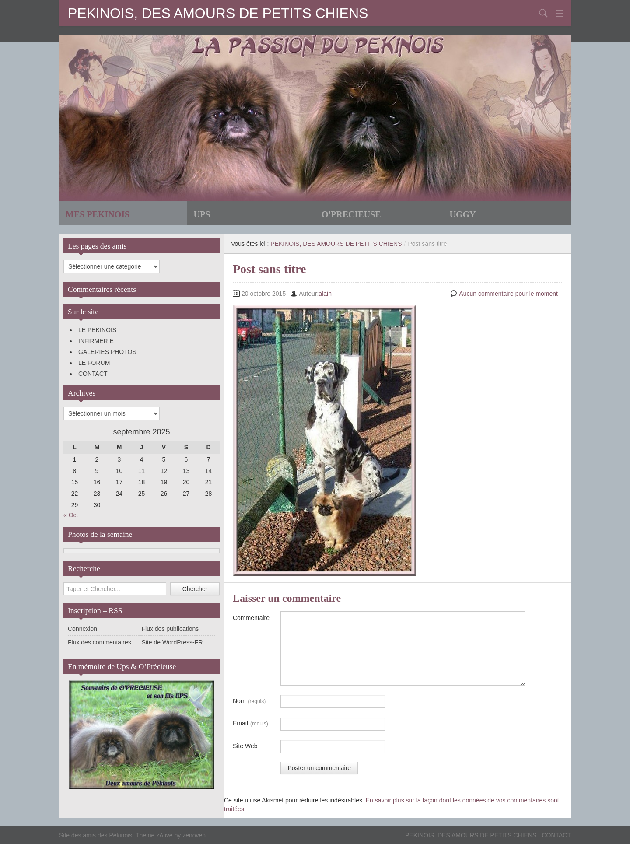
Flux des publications (170, 628)
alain (325, 293)
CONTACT (93, 373)
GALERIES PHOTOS (107, 351)
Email (250, 723)
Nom (249, 701)
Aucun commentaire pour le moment (508, 293)
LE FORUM (94, 362)
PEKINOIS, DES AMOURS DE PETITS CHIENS (218, 13)
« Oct (70, 514)
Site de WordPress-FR (172, 642)
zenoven (194, 835)
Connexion (82, 628)
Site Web (245, 745)
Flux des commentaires (99, 642)
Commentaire (251, 617)
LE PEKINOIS (97, 329)
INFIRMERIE (96, 340)
